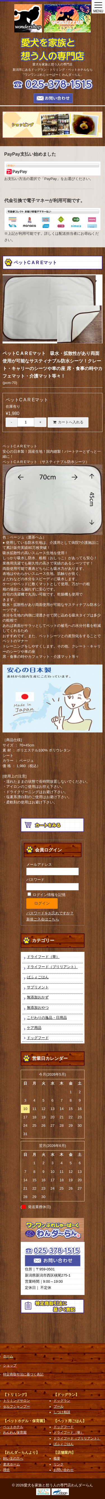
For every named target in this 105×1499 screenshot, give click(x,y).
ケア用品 (34, 1028)
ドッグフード (38, 1038)
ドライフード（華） (43, 957)
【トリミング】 (16, 1395)
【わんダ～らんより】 (21, 1452)
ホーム (8, 1356)
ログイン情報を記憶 (46, 895)
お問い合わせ (63, 1470)
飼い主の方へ (13, 1458)
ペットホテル (13, 1427)
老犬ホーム (11, 1464)
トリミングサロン (16, 1401)
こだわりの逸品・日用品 (47, 1018)
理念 (6, 1470)
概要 (56, 1458)
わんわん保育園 (15, 1432)
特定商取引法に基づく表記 (23, 1374)
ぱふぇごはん (38, 977)
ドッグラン (61, 1401)
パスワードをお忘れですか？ (50, 913)
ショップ (10, 1365)
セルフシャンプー (16, 1406)
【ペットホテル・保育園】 (25, 1421)
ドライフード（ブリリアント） (52, 967)
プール (58, 1406)
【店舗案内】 (64, 1452)
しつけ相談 (61, 1412)
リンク (58, 1464)
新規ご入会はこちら (42, 919)
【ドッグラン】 (66, 1395)
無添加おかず (38, 997)
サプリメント (38, 987)
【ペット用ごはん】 (69, 1421)
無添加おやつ (38, 1007)
